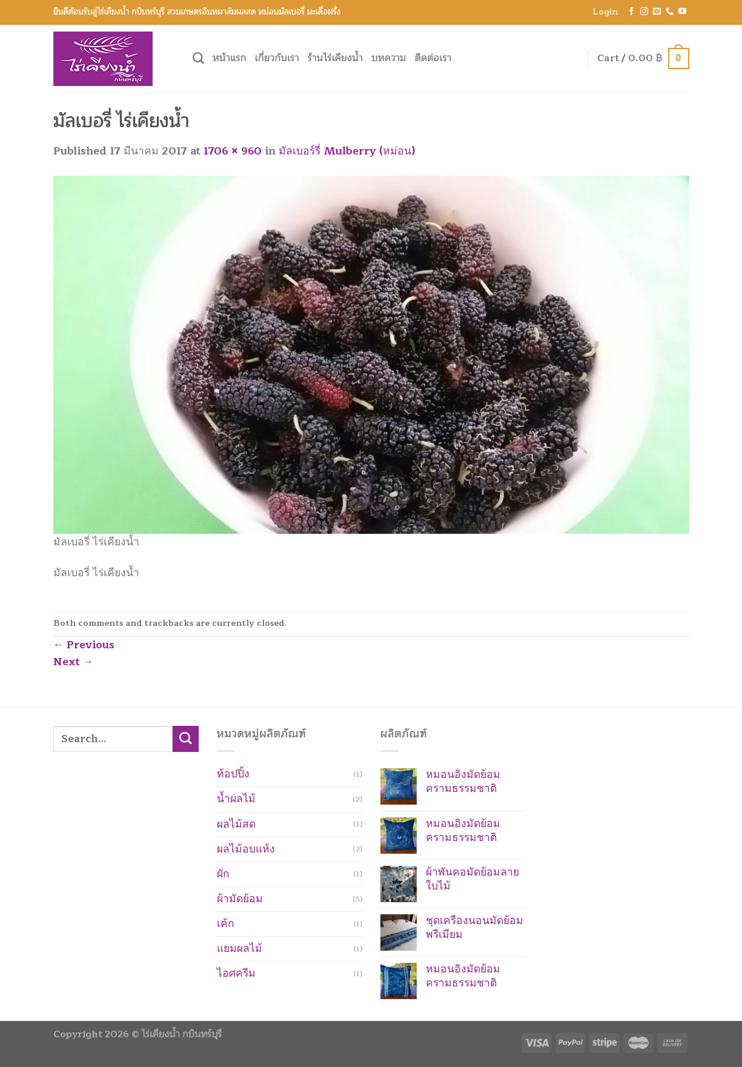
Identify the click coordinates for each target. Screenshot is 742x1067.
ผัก (223, 874)
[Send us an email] (657, 11)
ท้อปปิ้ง (233, 774)
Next (73, 662)
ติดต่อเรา (432, 58)
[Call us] (670, 11)
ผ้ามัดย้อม (240, 899)
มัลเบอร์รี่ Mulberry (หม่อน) (347, 151)
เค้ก (225, 923)
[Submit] (186, 739)
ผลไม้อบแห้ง (246, 849)
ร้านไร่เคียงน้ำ (335, 58)
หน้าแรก (230, 58)
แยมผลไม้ (239, 948)
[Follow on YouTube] (682, 11)
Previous (84, 645)
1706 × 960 (233, 151)
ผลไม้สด (236, 824)
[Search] (198, 58)
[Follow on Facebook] (631, 11)
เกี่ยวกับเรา (277, 58)
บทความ (388, 58)
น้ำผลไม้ (236, 799)
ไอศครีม (236, 973)
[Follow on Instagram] (644, 11)
